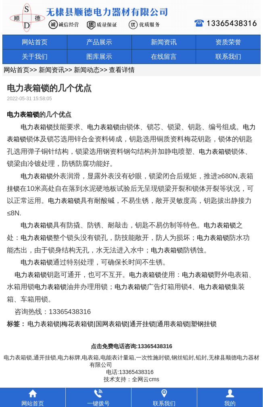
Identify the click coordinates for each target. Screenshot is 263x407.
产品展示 (99, 42)
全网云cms (145, 379)
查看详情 (122, 69)
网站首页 (35, 42)
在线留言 (164, 56)
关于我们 (35, 56)
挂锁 (13, 188)
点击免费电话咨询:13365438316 (131, 346)
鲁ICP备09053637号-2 (145, 365)
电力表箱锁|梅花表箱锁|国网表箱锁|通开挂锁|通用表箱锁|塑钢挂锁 (122, 323)
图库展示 (99, 56)
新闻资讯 (164, 42)
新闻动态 (87, 69)
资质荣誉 (228, 42)
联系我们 (228, 56)
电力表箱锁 (23, 114)
